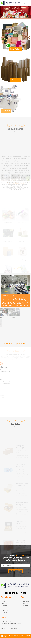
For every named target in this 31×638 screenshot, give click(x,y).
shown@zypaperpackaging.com (12, 623)
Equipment (25, 605)
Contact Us (5, 610)
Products (4, 605)
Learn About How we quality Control (14, 344)
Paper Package (26, 601)
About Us (4, 603)
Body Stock (25, 603)
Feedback (4, 612)
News (3, 608)
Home (3, 601)
